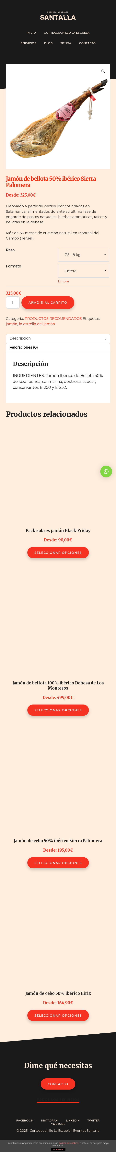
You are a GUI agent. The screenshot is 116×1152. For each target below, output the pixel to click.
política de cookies (68, 1143)
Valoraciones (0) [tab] (24, 347)
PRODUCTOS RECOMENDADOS (53, 319)
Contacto (58, 1084)
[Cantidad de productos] (13, 302)
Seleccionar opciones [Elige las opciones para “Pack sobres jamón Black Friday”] (58, 553)
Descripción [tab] (20, 338)
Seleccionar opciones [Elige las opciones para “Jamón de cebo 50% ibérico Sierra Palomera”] (58, 863)
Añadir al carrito (48, 302)
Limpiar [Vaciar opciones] (63, 281)
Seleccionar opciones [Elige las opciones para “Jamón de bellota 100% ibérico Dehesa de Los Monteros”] (58, 710)
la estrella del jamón (37, 324)
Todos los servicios (58, 1100)
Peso (10, 250)
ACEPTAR (58, 1149)
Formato (13, 266)
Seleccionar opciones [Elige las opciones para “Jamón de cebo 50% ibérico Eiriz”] (58, 1015)
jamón (11, 324)
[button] (103, 71)
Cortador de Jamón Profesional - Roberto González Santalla (58, 16)
